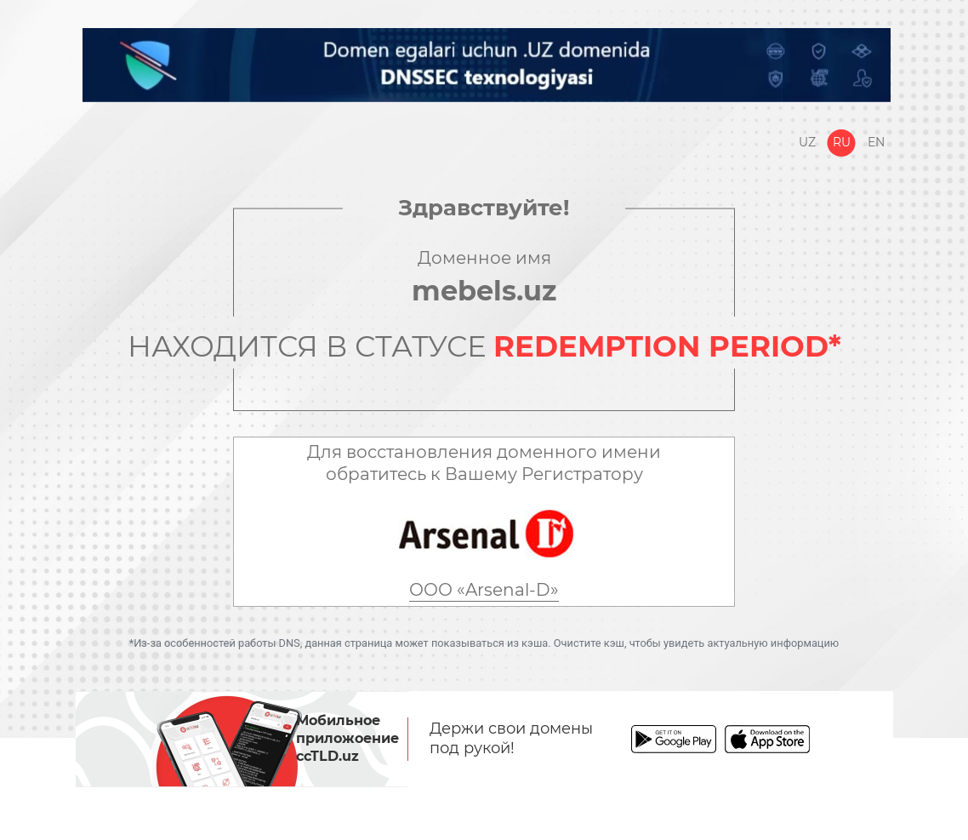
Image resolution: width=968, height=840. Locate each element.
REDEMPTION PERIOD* (667, 346)
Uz (807, 142)
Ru (842, 142)
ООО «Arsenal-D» (484, 590)
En (876, 142)
